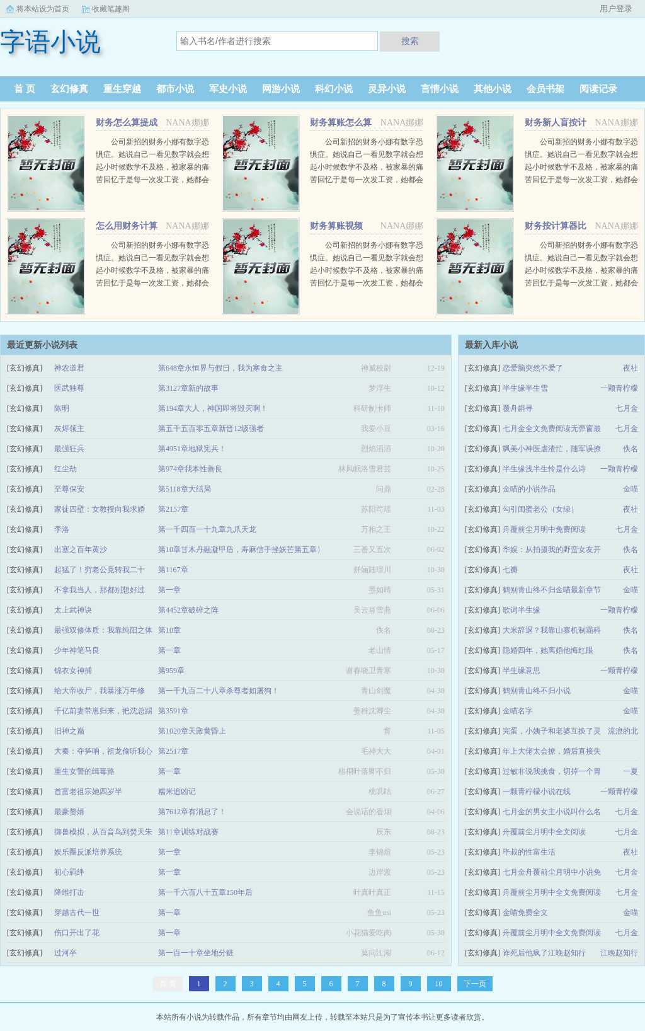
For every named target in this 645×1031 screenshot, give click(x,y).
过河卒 (65, 952)
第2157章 (173, 509)
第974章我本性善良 (190, 468)
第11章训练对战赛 (188, 831)
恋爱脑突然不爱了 (533, 368)
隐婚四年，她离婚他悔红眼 (548, 650)
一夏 (630, 771)
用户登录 (616, 8)
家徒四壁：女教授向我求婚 (99, 509)
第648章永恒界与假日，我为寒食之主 (220, 368)
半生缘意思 (521, 670)
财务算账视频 (336, 226)
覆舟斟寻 (518, 408)
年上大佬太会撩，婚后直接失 (552, 751)
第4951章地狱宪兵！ (192, 448)
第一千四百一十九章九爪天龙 (207, 529)
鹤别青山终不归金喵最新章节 (552, 589)
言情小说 (440, 89)
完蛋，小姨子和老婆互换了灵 (552, 731)
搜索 (410, 41)
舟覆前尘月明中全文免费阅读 (552, 892)
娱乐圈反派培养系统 (88, 852)
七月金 (626, 408)
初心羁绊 (69, 872)
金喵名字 (518, 710)
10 (439, 983)
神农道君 (69, 368)
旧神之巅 (69, 731)
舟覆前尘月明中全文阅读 (544, 831)
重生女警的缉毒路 (84, 771)
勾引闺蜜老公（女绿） (540, 509)
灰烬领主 (69, 428)
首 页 (24, 89)
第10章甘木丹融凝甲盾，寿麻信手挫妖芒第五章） (241, 549)
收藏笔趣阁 (111, 8)
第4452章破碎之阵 (188, 610)
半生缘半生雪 (525, 388)
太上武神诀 (73, 610)
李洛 (61, 529)
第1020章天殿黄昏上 (192, 731)
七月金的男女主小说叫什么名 (552, 811)
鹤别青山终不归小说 (537, 690)
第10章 (169, 630)
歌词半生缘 (521, 610)
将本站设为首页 (42, 8)
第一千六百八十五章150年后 (205, 892)
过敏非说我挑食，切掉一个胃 (552, 771)
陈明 (61, 408)
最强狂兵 (69, 448)
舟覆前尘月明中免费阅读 (544, 529)
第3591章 (173, 710)
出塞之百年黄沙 (80, 549)
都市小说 (175, 89)
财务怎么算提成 (126, 122)
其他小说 (492, 89)
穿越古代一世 (77, 912)
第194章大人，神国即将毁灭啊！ (213, 408)
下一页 (475, 983)
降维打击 (69, 892)
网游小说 (281, 89)
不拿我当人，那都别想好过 (99, 589)
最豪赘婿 (69, 811)
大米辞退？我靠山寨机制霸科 (552, 630)
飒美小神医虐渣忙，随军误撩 (552, 448)
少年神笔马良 (77, 650)
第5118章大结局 (184, 489)
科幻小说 (334, 89)
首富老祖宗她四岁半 (88, 791)
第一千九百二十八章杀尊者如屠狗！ (218, 690)
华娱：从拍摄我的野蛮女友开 (552, 549)
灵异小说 (387, 89)
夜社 (630, 368)
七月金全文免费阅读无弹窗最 (552, 428)
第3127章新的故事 (188, 388)
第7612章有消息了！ (192, 811)
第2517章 (173, 751)
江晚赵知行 (619, 952)
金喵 (630, 489)
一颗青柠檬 (619, 388)
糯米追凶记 (177, 791)
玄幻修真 (69, 89)
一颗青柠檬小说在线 (537, 791)
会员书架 (545, 89)
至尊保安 (69, 489)
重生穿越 (122, 89)
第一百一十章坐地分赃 (196, 952)
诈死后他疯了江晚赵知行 (544, 952)
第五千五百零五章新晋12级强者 (211, 428)
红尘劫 (65, 468)
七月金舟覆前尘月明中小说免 (552, 872)
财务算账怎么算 (341, 122)
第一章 (169, 589)
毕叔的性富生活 (529, 852)
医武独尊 (69, 388)
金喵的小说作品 (529, 489)
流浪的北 (623, 731)
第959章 (171, 670)
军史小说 (228, 89)
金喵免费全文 (525, 912)
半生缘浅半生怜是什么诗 (544, 468)
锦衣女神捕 (73, 670)
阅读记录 (598, 89)
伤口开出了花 (77, 932)
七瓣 (510, 569)
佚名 (630, 448)
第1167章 (173, 569)
